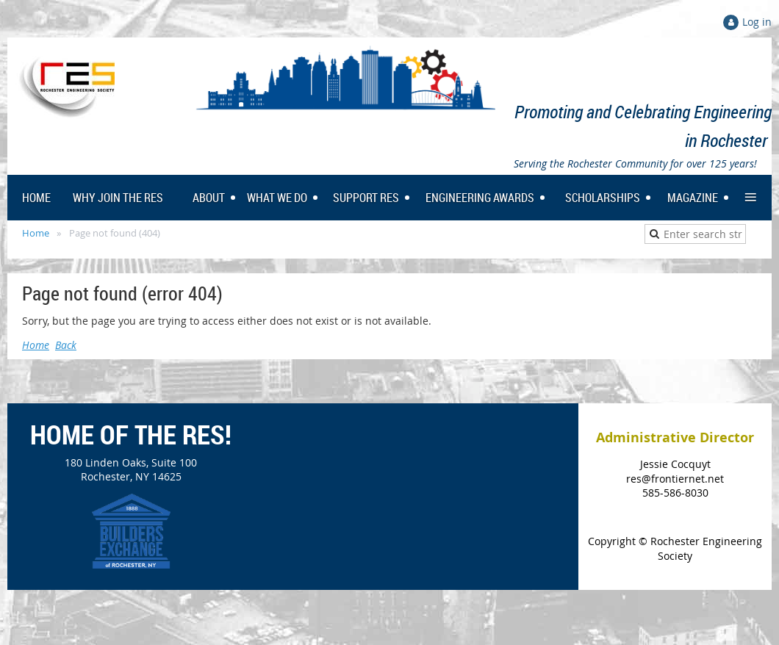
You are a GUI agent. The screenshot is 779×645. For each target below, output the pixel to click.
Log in (757, 22)
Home (35, 232)
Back (65, 345)
